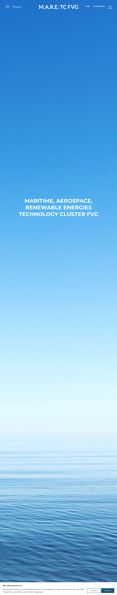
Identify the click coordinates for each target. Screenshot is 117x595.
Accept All (107, 590)
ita (110, 6)
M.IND (87, 6)
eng (110, 8)
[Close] (115, 584)
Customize (93, 590)
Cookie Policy (38, 592)
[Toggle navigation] (7, 6)
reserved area (99, 6)
